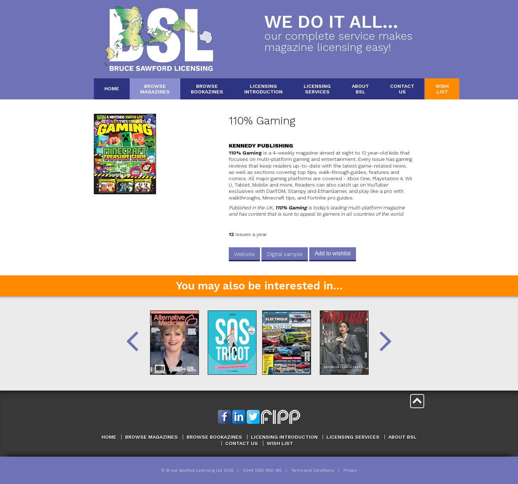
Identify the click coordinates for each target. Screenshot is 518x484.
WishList (442, 88)
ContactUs (402, 88)
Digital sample (285, 254)
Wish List (280, 443)
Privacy (350, 470)
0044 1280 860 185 (262, 470)
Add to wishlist (332, 253)
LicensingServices (317, 88)
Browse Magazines (151, 437)
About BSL (402, 437)
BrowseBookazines (207, 88)
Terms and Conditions (312, 470)
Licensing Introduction (284, 437)
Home (111, 88)
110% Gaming (262, 120)
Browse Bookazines (214, 437)
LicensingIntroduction (263, 88)
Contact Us (241, 443)
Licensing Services (353, 437)
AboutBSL (360, 88)
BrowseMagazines (155, 88)
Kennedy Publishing (261, 145)
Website (244, 254)
